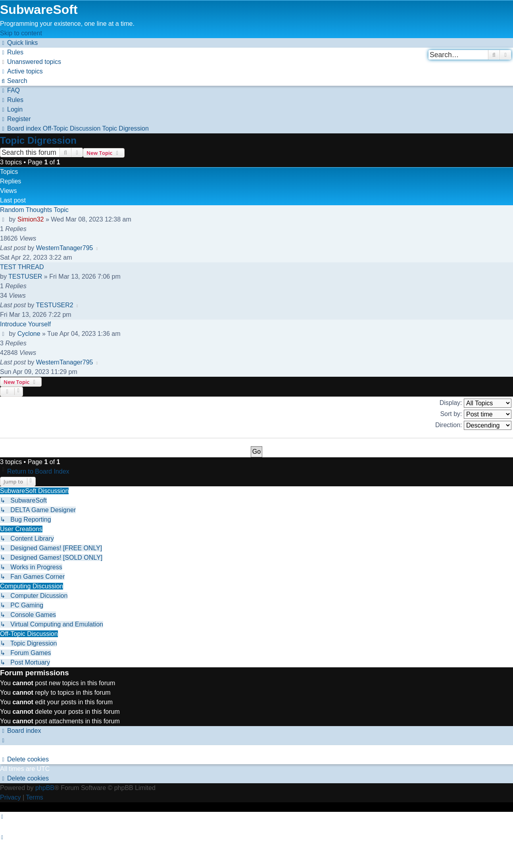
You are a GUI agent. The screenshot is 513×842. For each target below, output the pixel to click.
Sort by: (475, 414)
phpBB (44, 787)
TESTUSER (25, 276)
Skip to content (21, 33)
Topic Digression (38, 140)
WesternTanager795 (64, 248)
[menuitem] (11, 52)
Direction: (473, 425)
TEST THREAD (22, 267)
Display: (475, 403)
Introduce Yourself (25, 324)
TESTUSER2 (54, 305)
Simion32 (30, 219)
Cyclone (28, 333)
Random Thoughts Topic (34, 209)
